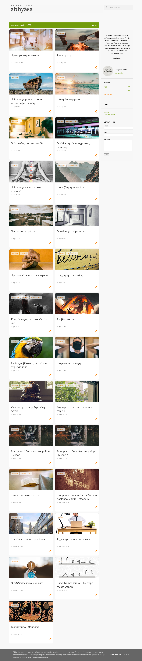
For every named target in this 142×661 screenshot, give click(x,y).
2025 (105, 87)
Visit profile (119, 73)
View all (94, 25)
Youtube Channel (109, 114)
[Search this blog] (121, 7)
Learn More (115, 655)
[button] (50, 67)
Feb (107, 91)
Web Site (107, 112)
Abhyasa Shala (121, 70)
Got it (126, 655)
